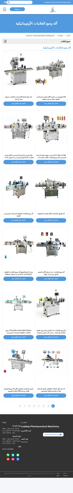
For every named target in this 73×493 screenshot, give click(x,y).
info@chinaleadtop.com (53, 450)
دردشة (17, 9)
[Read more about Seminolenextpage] (24, 421)
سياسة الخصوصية (65, 489)
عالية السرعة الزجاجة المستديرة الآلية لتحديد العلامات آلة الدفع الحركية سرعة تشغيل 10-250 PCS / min (18, 162)
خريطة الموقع (58, 489)
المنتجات (60, 35)
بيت (68, 35)
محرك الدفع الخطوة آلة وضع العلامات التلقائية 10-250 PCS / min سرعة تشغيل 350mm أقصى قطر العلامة (18, 284)
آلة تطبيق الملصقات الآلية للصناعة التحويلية (51, 221)
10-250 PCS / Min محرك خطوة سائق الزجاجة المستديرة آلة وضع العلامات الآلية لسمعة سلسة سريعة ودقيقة (51, 162)
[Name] (9, 2)
